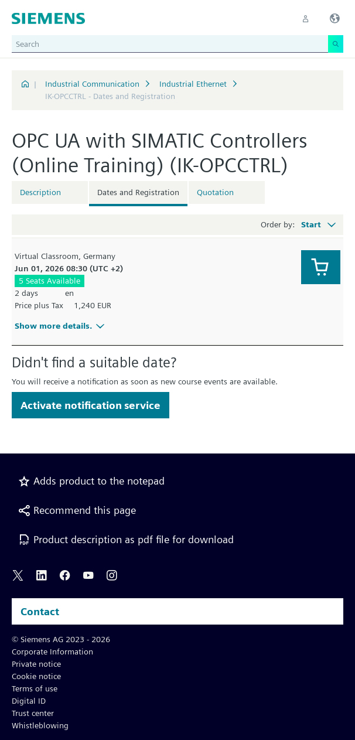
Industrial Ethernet (193, 83)
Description (40, 192)
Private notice (36, 664)
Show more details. (61, 325)
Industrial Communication (92, 83)
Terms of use (34, 688)
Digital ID (29, 700)
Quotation (215, 192)
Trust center (33, 713)
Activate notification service (91, 405)
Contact (40, 611)
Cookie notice (36, 676)
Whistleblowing (40, 725)
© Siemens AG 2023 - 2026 (61, 639)
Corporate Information (52, 651)
